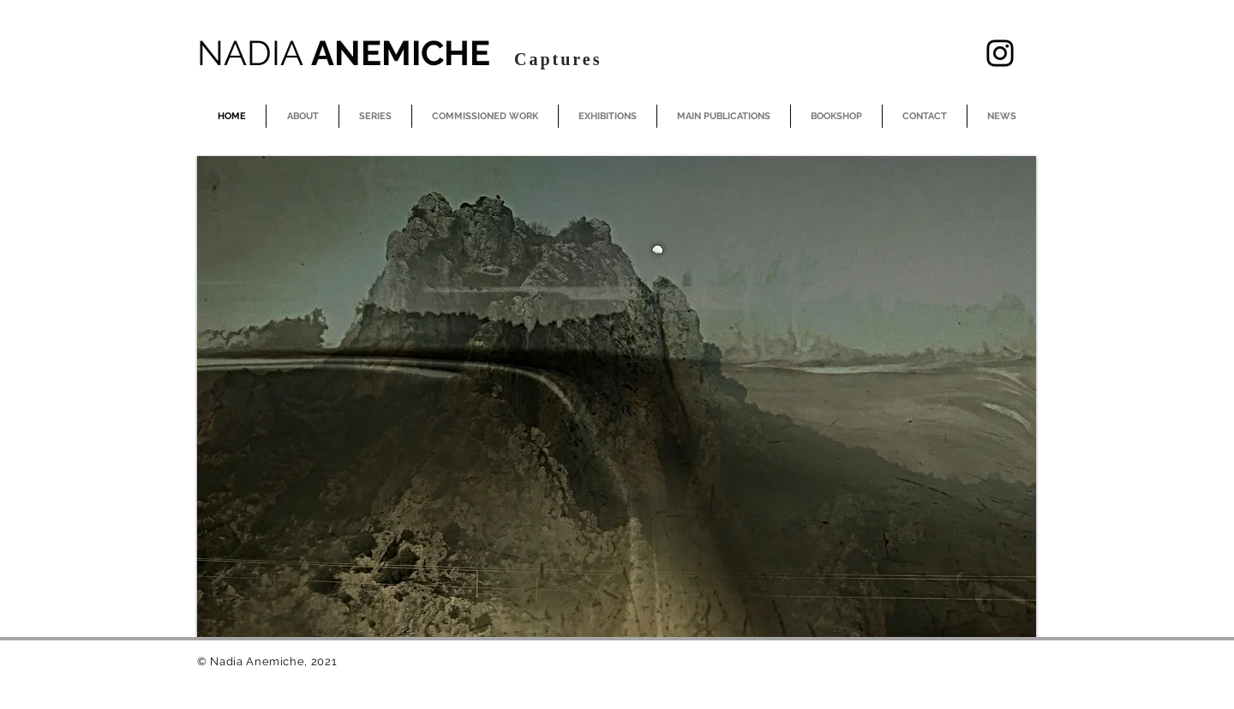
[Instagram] (1000, 53)
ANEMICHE (348, 53)
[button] (616, 396)
